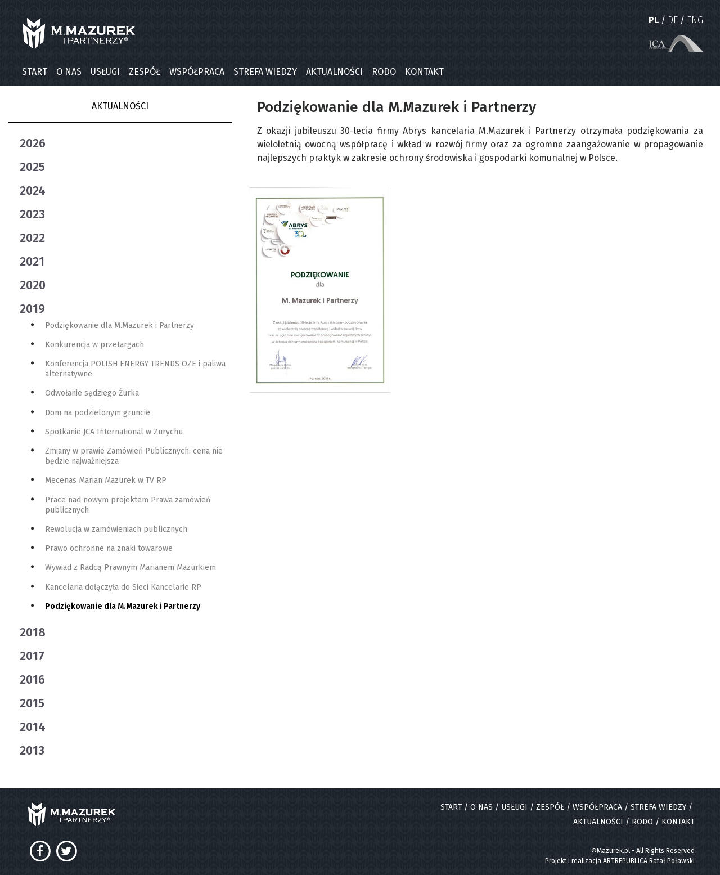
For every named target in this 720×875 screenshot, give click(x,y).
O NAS (69, 71)
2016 (32, 679)
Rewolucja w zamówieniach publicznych (116, 529)
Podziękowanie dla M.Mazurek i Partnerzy (119, 325)
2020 (33, 285)
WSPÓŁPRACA (196, 71)
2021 (32, 261)
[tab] (126, 143)
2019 (32, 309)
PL (654, 20)
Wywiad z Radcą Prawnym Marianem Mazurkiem (130, 567)
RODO (384, 71)
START (34, 71)
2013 (32, 750)
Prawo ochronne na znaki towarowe (109, 548)
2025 (32, 167)
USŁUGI (105, 71)
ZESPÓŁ (144, 71)
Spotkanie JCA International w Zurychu (114, 432)
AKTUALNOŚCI (334, 71)
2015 (32, 703)
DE (673, 20)
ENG (695, 20)
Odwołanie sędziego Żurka (92, 393)
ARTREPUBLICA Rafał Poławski (649, 861)
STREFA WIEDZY (265, 71)
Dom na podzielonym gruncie (97, 413)
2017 (32, 656)
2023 (32, 214)
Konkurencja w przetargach (94, 344)
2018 (33, 632)
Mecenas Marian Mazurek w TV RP (105, 480)
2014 (33, 727)
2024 (33, 190)
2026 (33, 143)
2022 (32, 238)
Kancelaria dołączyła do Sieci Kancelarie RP (123, 587)
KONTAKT (424, 71)
